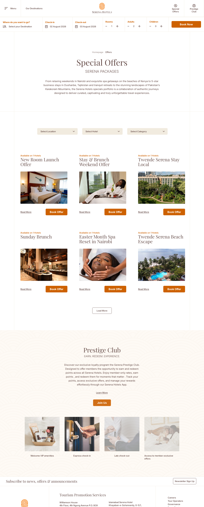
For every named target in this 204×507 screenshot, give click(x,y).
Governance (174, 501)
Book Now (186, 24)
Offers (108, 52)
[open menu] (6, 8)
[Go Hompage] (102, 8)
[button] (57, 24)
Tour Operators (175, 498)
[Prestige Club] (194, 8)
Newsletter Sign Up (184, 478)
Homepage (98, 52)
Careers (172, 494)
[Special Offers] (175, 8)
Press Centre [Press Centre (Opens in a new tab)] (174, 504)
